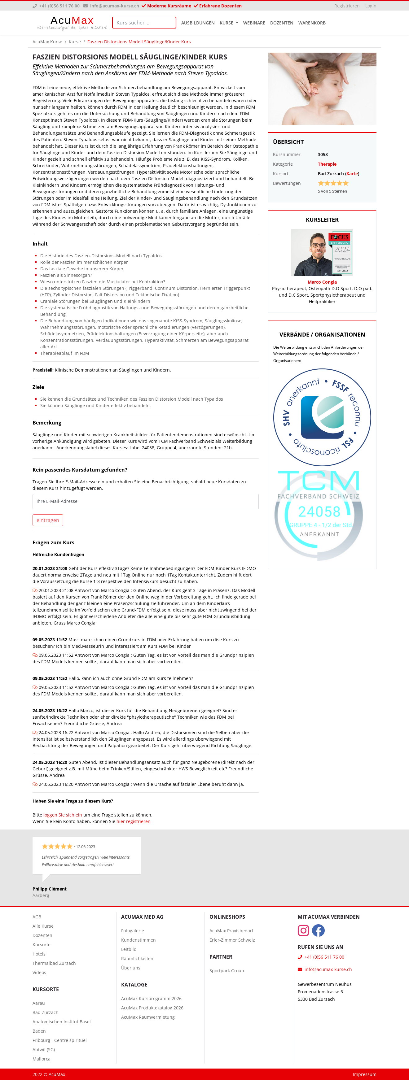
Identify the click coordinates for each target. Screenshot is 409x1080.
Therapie (327, 164)
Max (72, 22)
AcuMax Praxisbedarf (231, 931)
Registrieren (347, 6)
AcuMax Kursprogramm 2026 (151, 998)
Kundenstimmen (138, 940)
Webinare (254, 23)
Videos (39, 972)
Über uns (130, 968)
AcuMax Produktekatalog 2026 (152, 1008)
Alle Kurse (43, 926)
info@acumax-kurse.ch (111, 6)
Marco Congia (322, 282)
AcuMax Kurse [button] (47, 42)
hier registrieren (134, 821)
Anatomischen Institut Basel (62, 1022)
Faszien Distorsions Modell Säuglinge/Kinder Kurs (139, 42)
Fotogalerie (132, 931)
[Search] (144, 22)
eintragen (48, 520)
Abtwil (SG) (44, 1049)
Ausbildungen (198, 23)
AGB (37, 917)
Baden (39, 1031)
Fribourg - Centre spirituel (60, 1040)
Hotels (39, 954)
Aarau (39, 1003)
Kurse (227, 23)
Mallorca (42, 1059)
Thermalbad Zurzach (54, 963)
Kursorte (42, 944)
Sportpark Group (226, 970)
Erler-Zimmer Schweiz (232, 940)
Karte (352, 173)
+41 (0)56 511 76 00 (57, 6)
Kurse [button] (75, 42)
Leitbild (129, 949)
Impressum (364, 1074)
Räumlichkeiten (137, 958)
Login (370, 6)
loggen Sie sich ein (62, 815)
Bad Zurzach (46, 1012)
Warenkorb (312, 23)
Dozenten (281, 23)
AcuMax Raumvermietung (148, 1017)
